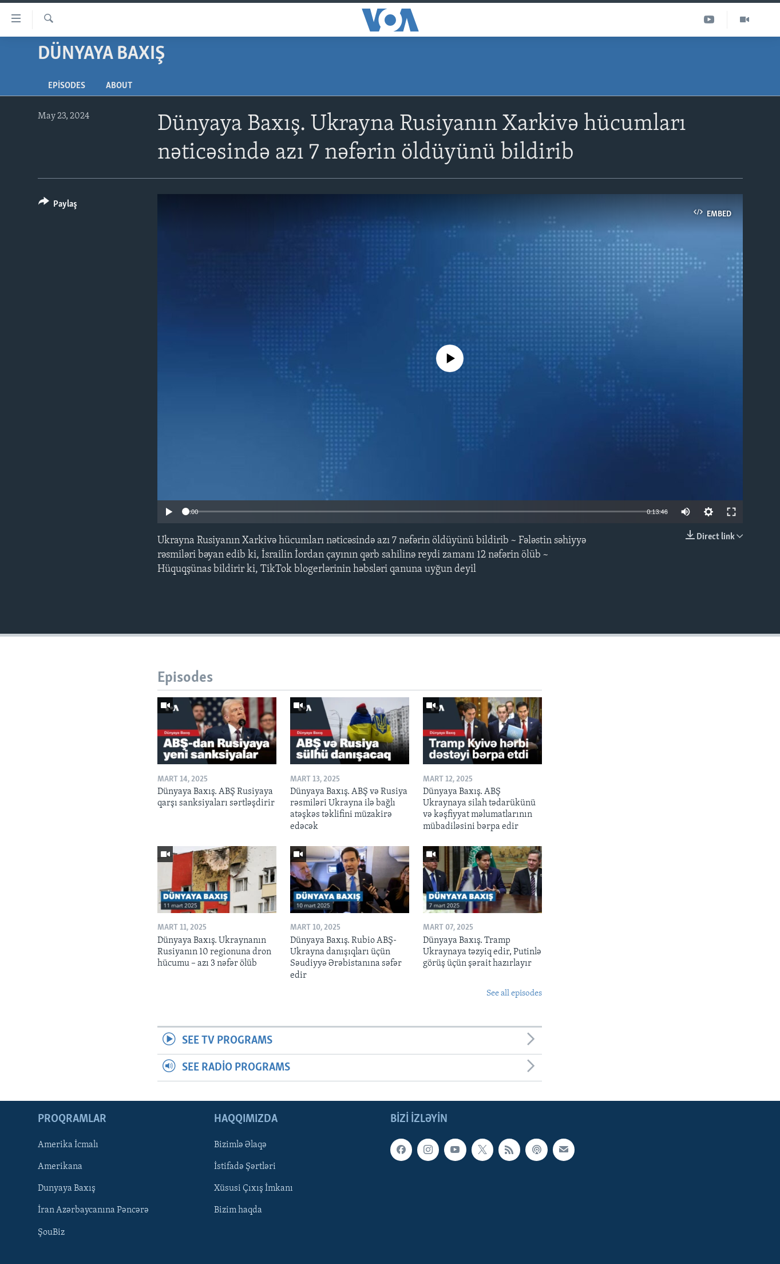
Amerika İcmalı (68, 1145)
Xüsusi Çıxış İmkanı (253, 1189)
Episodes (66, 85)
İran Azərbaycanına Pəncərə (93, 1210)
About (119, 85)
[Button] (58, 206)
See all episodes (514, 993)
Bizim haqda (238, 1210)
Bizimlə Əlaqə (240, 1145)
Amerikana (60, 1167)
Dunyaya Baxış (67, 1189)
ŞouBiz (51, 1232)
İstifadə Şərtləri (245, 1167)
